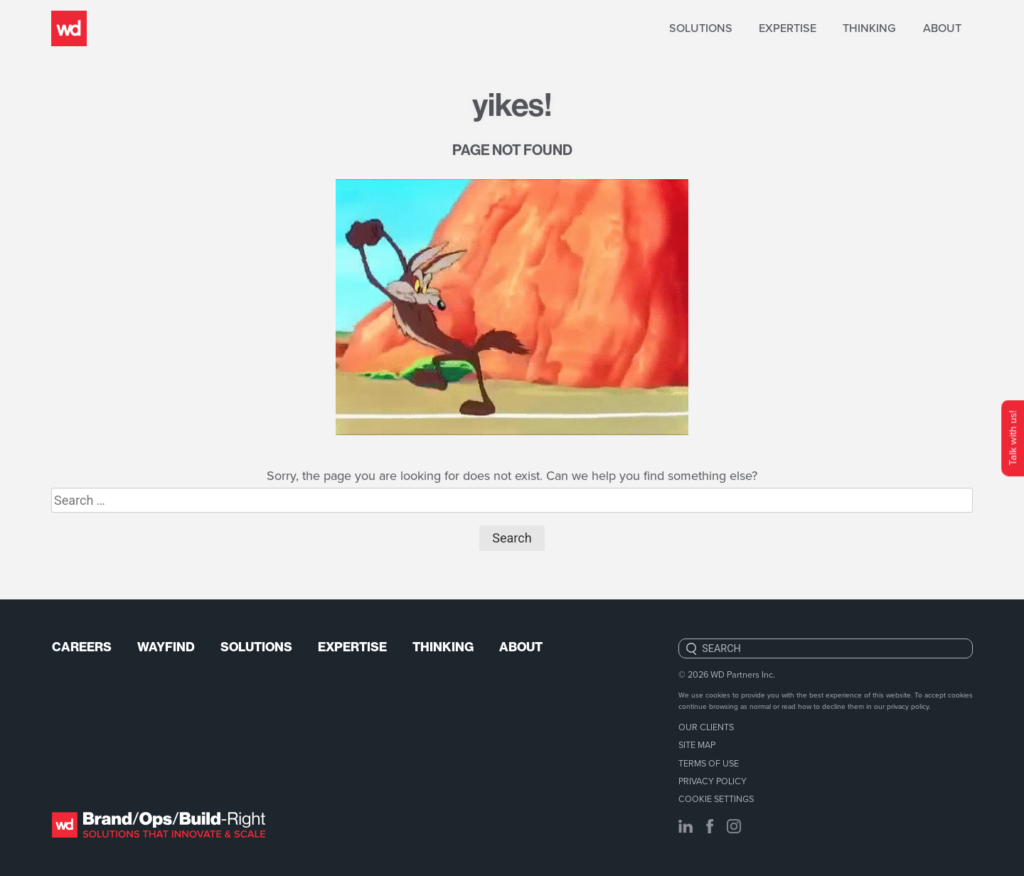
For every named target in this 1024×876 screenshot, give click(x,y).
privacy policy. (908, 706)
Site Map (696, 744)
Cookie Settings (716, 798)
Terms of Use (708, 763)
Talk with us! (1012, 438)
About (942, 28)
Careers (82, 647)
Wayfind (166, 647)
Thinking (869, 28)
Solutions (700, 28)
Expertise (787, 28)
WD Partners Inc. (742, 674)
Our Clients (706, 726)
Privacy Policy (712, 780)
